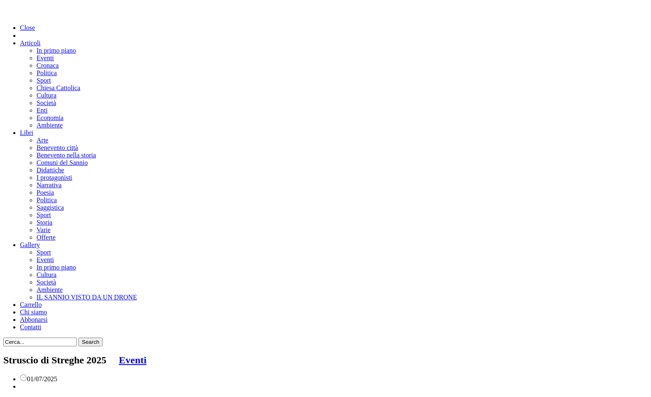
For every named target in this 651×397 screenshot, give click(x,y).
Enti (42, 110)
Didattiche (50, 170)
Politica (47, 72)
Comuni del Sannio (62, 162)
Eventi (45, 57)
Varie (44, 229)
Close (27, 27)
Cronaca (48, 65)
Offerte (46, 237)
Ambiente (50, 125)
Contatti (31, 327)
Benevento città (57, 147)
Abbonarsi (34, 319)
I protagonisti (54, 177)
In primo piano (56, 50)
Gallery (30, 244)
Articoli (30, 43)
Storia (44, 222)
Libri (26, 132)
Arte (42, 140)
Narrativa (49, 185)
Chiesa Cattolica (58, 87)
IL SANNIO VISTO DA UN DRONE (87, 297)
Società (46, 102)
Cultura (46, 95)
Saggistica (50, 207)
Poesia (45, 192)
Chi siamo (33, 312)
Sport (44, 80)
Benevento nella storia (66, 155)
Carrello (31, 304)
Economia (50, 117)
